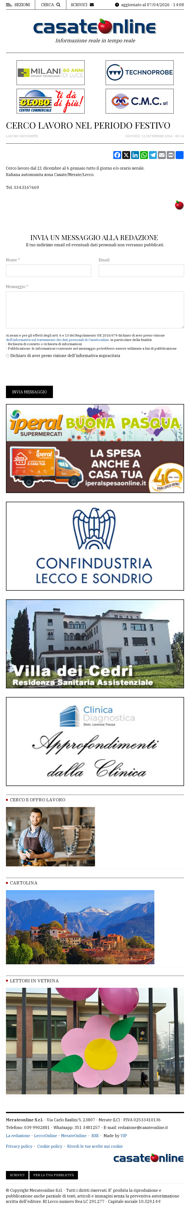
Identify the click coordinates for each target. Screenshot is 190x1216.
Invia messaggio (29, 391)
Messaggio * (17, 286)
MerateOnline (74, 1135)
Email (104, 259)
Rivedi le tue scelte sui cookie (95, 1146)
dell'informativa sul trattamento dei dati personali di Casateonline (57, 340)
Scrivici (17, 1175)
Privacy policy (19, 1146)
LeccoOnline (45, 1135)
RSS (95, 1135)
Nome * (13, 259)
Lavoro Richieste (22, 136)
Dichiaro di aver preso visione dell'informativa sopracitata (65, 355)
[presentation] (43, 372)
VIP (123, 1135)
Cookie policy (49, 1146)
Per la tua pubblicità (53, 1175)
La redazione (18, 1135)
